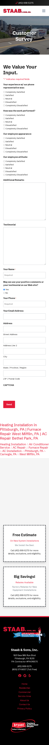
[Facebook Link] (19, 676)
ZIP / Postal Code (11, 379)
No (6, 293)
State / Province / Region (14, 367)
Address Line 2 (10, 345)
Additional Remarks (13, 180)
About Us (24, 700)
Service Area (24, 696)
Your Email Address (13, 310)
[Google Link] (24, 676)
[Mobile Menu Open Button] (44, 11)
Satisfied (9, 95)
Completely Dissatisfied (16, 105)
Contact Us (24, 704)
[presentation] (23, 393)
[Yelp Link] (29, 676)
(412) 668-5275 (24, 3)
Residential (24, 688)
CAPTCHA (8, 385)
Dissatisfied (10, 102)
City (5, 356)
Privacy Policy (24, 708)
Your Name (9, 269)
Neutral (8, 98)
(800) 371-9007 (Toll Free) (24, 669)
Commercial (25, 692)
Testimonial (9, 224)
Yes (7, 289)
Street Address (10, 334)
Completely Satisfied (15, 92)
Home (24, 684)
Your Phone (9, 298)
